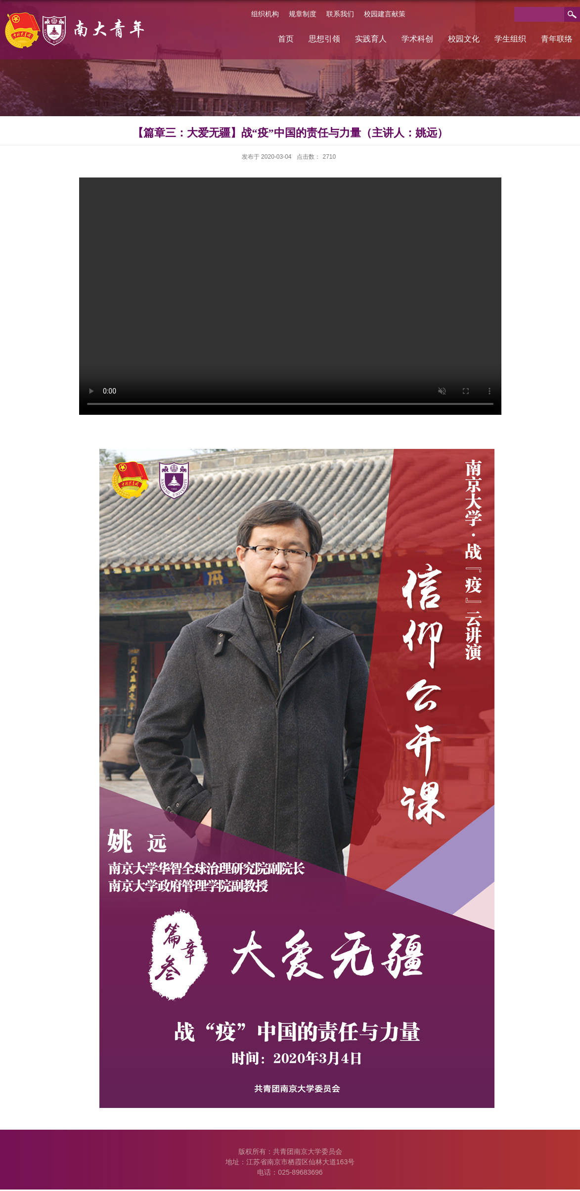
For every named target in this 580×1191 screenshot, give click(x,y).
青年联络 (557, 39)
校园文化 (464, 39)
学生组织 (510, 39)
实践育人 (371, 39)
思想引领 (324, 39)
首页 (286, 39)
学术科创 (417, 39)
